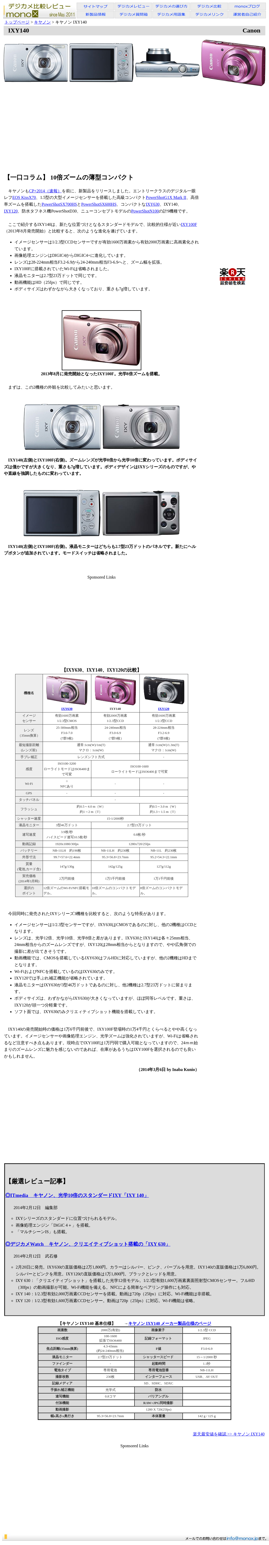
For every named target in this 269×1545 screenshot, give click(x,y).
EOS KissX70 (24, 197)
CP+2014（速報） (45, 191)
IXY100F (189, 224)
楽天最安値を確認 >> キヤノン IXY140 (229, 1434)
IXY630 (152, 204)
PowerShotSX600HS (98, 204)
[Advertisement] (134, 127)
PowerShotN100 (145, 211)
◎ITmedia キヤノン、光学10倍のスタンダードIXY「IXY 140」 (77, 1195)
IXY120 (11, 211)
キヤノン (42, 22)
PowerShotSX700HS (59, 204)
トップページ (17, 22)
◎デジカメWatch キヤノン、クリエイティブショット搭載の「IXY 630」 (87, 1244)
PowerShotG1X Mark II (166, 197)
